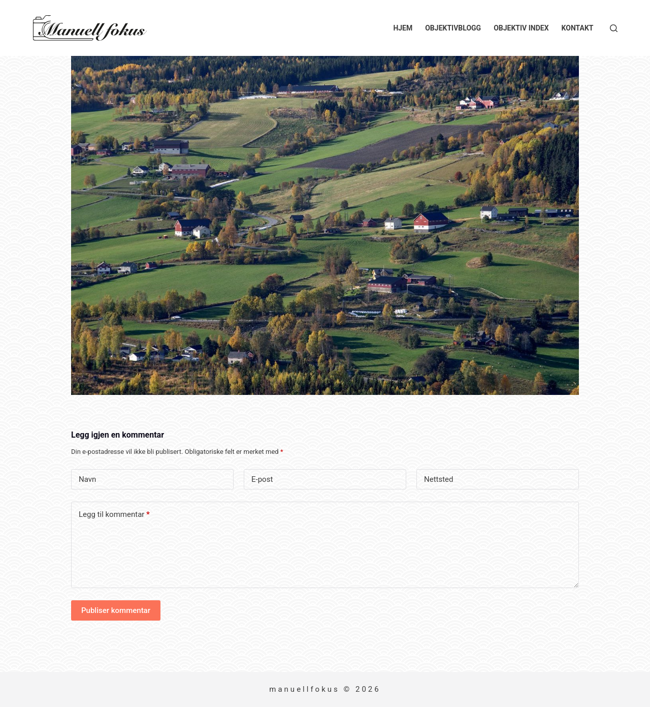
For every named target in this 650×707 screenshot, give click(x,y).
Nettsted (438, 479)
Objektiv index (521, 28)
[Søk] (614, 28)
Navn (87, 479)
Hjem (402, 28)
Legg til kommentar (114, 514)
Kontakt (578, 28)
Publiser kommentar (115, 610)
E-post (262, 479)
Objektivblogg (453, 28)
